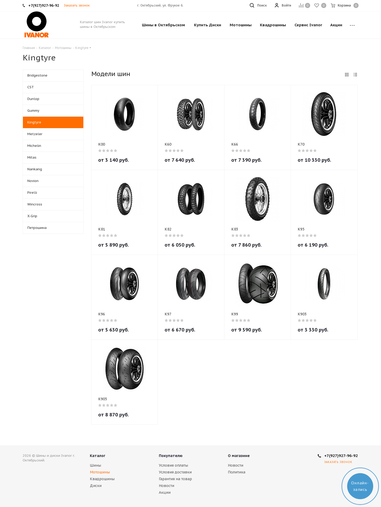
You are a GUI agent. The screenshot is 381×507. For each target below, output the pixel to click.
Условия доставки (175, 472)
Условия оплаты (173, 465)
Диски (96, 485)
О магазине (239, 455)
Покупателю (171, 455)
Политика (236, 472)
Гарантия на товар (175, 479)
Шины (95, 465)
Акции (165, 492)
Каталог (97, 455)
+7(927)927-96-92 (341, 455)
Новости (166, 485)
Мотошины (100, 472)
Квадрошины (102, 479)
